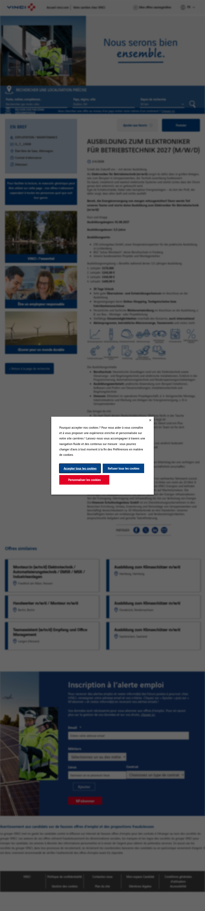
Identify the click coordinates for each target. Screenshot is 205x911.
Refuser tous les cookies (123, 468)
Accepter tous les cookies (80, 468)
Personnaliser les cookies (84, 480)
